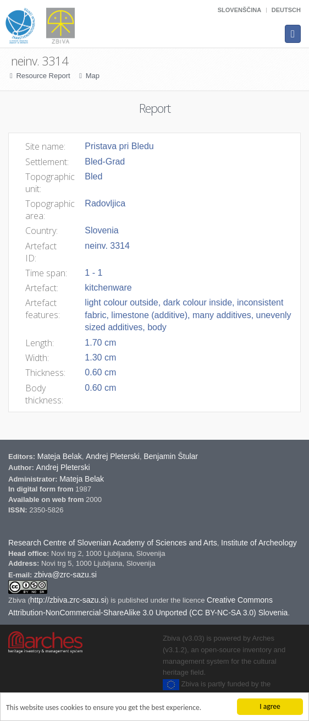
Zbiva (17, 600)
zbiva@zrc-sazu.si (65, 574)
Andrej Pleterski (113, 456)
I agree (270, 706)
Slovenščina (239, 10)
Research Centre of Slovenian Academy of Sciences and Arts (112, 542)
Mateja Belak (59, 456)
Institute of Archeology (259, 542)
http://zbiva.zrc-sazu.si (68, 600)
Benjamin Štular (171, 456)
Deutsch (286, 10)
